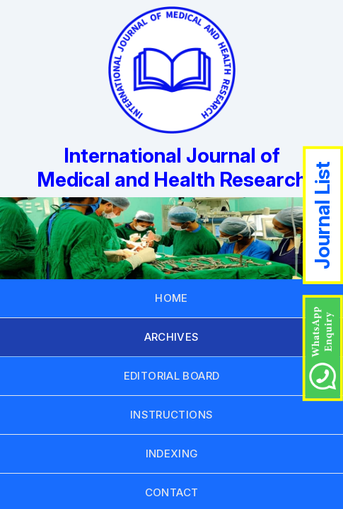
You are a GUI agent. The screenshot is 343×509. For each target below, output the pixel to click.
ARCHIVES (171, 337)
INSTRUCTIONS (172, 414)
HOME (171, 298)
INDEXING (172, 453)
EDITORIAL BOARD (172, 375)
